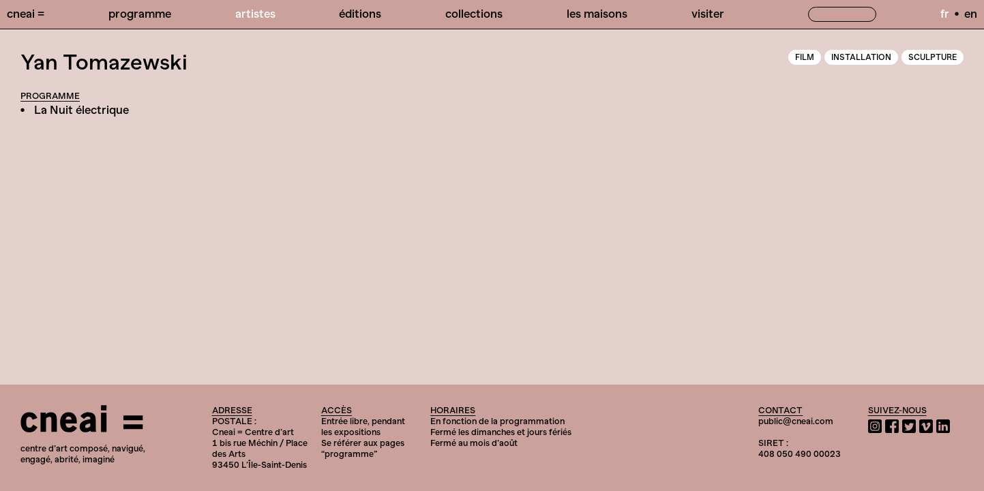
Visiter (707, 13)
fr (944, 13)
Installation (861, 57)
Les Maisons (597, 13)
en (970, 13)
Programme (139, 13)
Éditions (360, 13)
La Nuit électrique (81, 110)
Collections (474, 13)
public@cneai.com (795, 421)
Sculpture (932, 57)
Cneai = (25, 13)
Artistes (255, 13)
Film (804, 57)
